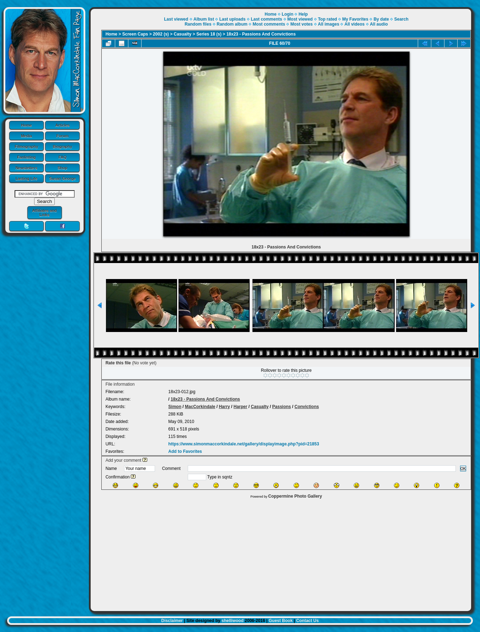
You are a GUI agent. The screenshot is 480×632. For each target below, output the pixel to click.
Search (401, 19)
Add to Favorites (185, 451)
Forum (63, 136)
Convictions (306, 406)
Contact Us (307, 620)
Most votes (301, 24)
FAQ (62, 157)
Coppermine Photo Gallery (295, 496)
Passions (281, 406)
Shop (63, 168)
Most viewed (300, 19)
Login (287, 14)
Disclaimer (172, 620)
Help (303, 14)
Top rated (327, 19)
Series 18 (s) (209, 34)
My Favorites (355, 19)
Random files (198, 24)
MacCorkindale (200, 406)
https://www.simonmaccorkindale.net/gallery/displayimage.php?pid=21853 (243, 443)
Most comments (269, 24)
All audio (379, 24)
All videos (355, 24)
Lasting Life (26, 178)
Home (26, 125)
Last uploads (232, 19)
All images (328, 24)
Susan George (62, 178)
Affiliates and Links (44, 212)
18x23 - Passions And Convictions (261, 34)
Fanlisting (26, 157)
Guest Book (281, 620)
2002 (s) (161, 34)
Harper (240, 406)
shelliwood (233, 620)
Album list (203, 19)
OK (463, 468)
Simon (174, 406)
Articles (62, 125)
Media (26, 136)
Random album (232, 24)
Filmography (26, 146)
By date (381, 19)
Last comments (266, 19)
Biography (62, 146)
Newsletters (26, 168)
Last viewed (176, 19)
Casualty (183, 34)
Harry (224, 406)
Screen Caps (135, 34)
